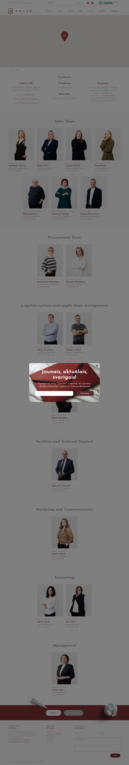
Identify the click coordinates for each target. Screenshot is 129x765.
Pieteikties (85, 393)
